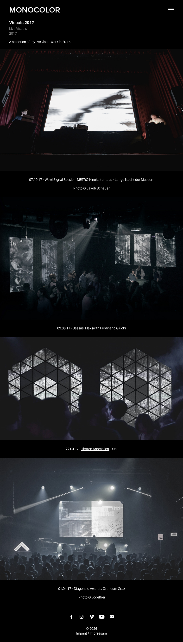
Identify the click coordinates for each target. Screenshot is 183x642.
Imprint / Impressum (91, 633)
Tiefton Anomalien (95, 449)
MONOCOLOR (34, 9)
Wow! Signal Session (60, 179)
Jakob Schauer (98, 188)
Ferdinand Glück (112, 328)
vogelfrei (98, 597)
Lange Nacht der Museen (134, 179)
